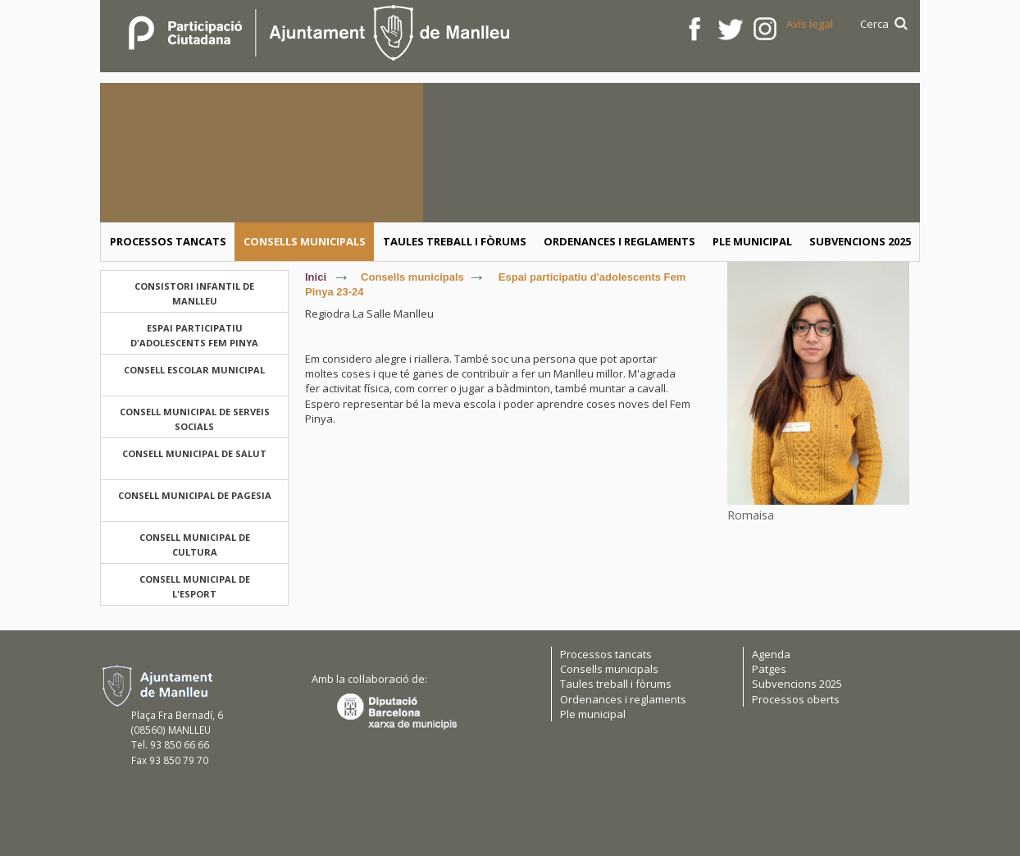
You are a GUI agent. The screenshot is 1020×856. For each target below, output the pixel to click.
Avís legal (809, 23)
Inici (315, 277)
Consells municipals (412, 277)
